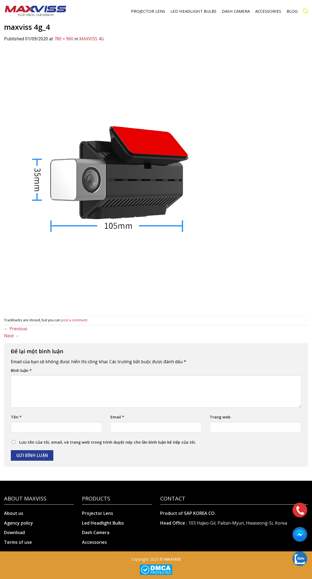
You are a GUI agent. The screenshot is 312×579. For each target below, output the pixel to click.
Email (117, 417)
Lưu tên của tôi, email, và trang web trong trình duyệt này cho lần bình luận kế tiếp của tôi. (107, 442)
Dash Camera (95, 532)
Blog (292, 11)
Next (11, 336)
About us (13, 513)
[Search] (305, 11)
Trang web (220, 417)
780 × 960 (63, 39)
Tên (16, 417)
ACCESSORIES (268, 11)
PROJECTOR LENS (148, 11)
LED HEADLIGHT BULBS (193, 11)
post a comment (74, 320)
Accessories (94, 542)
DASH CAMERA (236, 11)
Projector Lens (97, 513)
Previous (15, 329)
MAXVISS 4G (91, 39)
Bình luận (21, 370)
